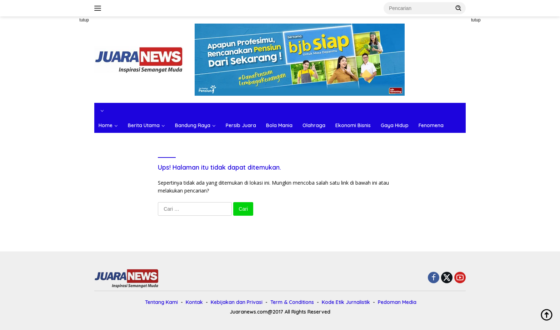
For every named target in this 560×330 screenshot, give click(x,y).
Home (105, 125)
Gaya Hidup (395, 125)
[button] (458, 8)
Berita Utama (144, 125)
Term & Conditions (292, 302)
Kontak (194, 302)
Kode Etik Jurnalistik (346, 302)
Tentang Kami (161, 302)
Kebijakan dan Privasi (236, 302)
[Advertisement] (62, 123)
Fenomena (431, 125)
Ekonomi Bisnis (353, 125)
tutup (84, 20)
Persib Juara (241, 125)
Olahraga (313, 125)
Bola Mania (279, 125)
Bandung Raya (192, 125)
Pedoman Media (397, 302)
